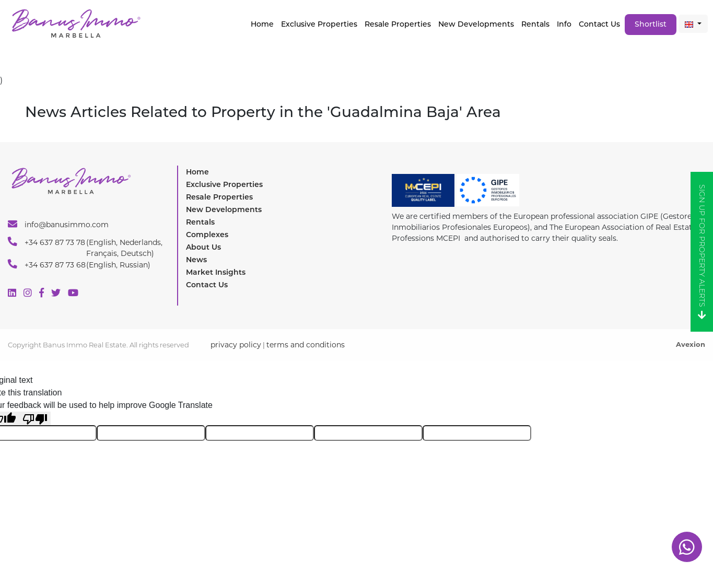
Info (564, 24)
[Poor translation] (35, 419)
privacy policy (236, 344)
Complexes (207, 234)
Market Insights (216, 272)
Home (262, 24)
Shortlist (651, 24)
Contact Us (599, 24)
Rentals (535, 24)
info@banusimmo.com (58, 224)
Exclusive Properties (224, 184)
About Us (203, 247)
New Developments (476, 24)
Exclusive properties (319, 24)
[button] (693, 24)
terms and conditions (305, 344)
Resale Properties (398, 24)
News (196, 259)
